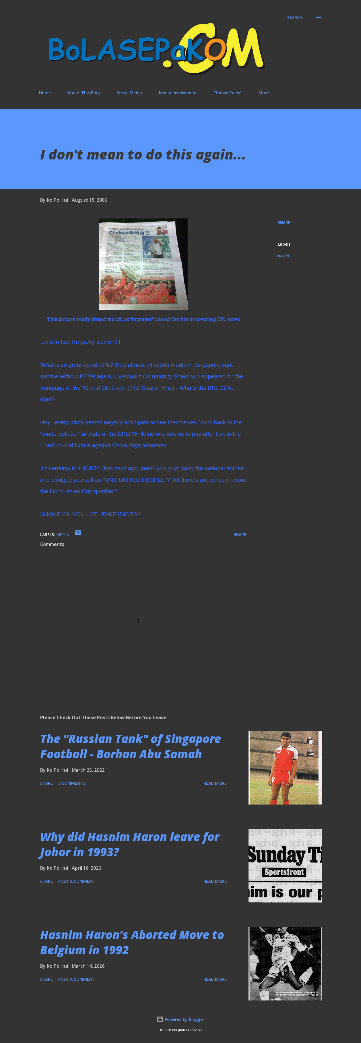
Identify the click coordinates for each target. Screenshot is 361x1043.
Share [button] (284, 222)
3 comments (72, 783)
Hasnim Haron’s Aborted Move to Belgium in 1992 (132, 942)
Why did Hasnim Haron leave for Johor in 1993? (129, 844)
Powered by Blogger (180, 1019)
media (283, 255)
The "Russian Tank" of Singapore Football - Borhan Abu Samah (130, 746)
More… (265, 92)
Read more (215, 783)
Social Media (129, 92)
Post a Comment (76, 881)
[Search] (294, 17)
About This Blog (84, 92)
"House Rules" (228, 92)
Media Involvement (178, 92)
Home (45, 92)
